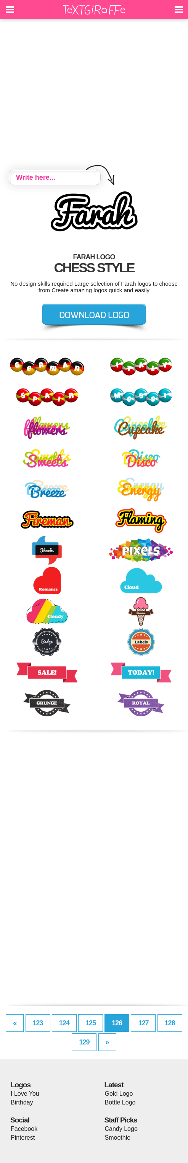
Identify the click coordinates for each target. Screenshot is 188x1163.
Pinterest (23, 1137)
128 (170, 1023)
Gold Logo (119, 1093)
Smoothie (118, 1137)
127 (143, 1023)
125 (90, 1023)
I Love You (25, 1093)
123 (38, 1023)
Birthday (22, 1102)
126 (117, 1023)
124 (64, 1023)
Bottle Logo (120, 1102)
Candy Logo (121, 1129)
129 (84, 1042)
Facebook (24, 1129)
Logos (21, 1085)
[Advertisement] (94, 95)
